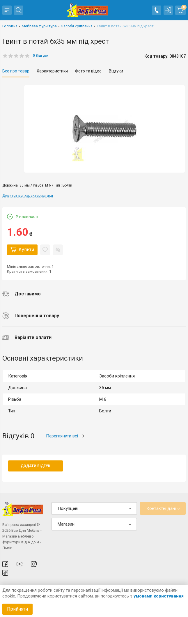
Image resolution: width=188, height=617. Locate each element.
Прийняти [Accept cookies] (17, 609)
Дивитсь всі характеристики (27, 195)
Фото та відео (88, 71)
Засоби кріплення (117, 376)
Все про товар (15, 71)
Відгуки (116, 71)
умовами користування (159, 596)
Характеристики (52, 71)
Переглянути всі (65, 436)
